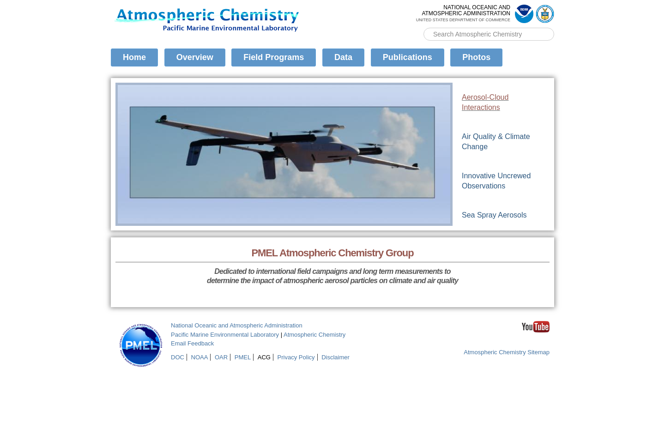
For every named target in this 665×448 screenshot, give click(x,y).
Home (134, 57)
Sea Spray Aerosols (494, 215)
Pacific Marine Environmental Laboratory (225, 334)
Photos (476, 57)
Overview (194, 57)
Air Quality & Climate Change (496, 142)
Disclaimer (335, 357)
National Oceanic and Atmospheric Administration (236, 325)
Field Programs (273, 57)
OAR (221, 357)
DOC (177, 357)
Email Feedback (192, 343)
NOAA (199, 357)
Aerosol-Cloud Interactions (485, 102)
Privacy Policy (296, 357)
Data (343, 57)
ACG (264, 357)
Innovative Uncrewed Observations (496, 181)
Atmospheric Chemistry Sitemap (507, 352)
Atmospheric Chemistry (314, 334)
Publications (407, 57)
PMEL (243, 357)
